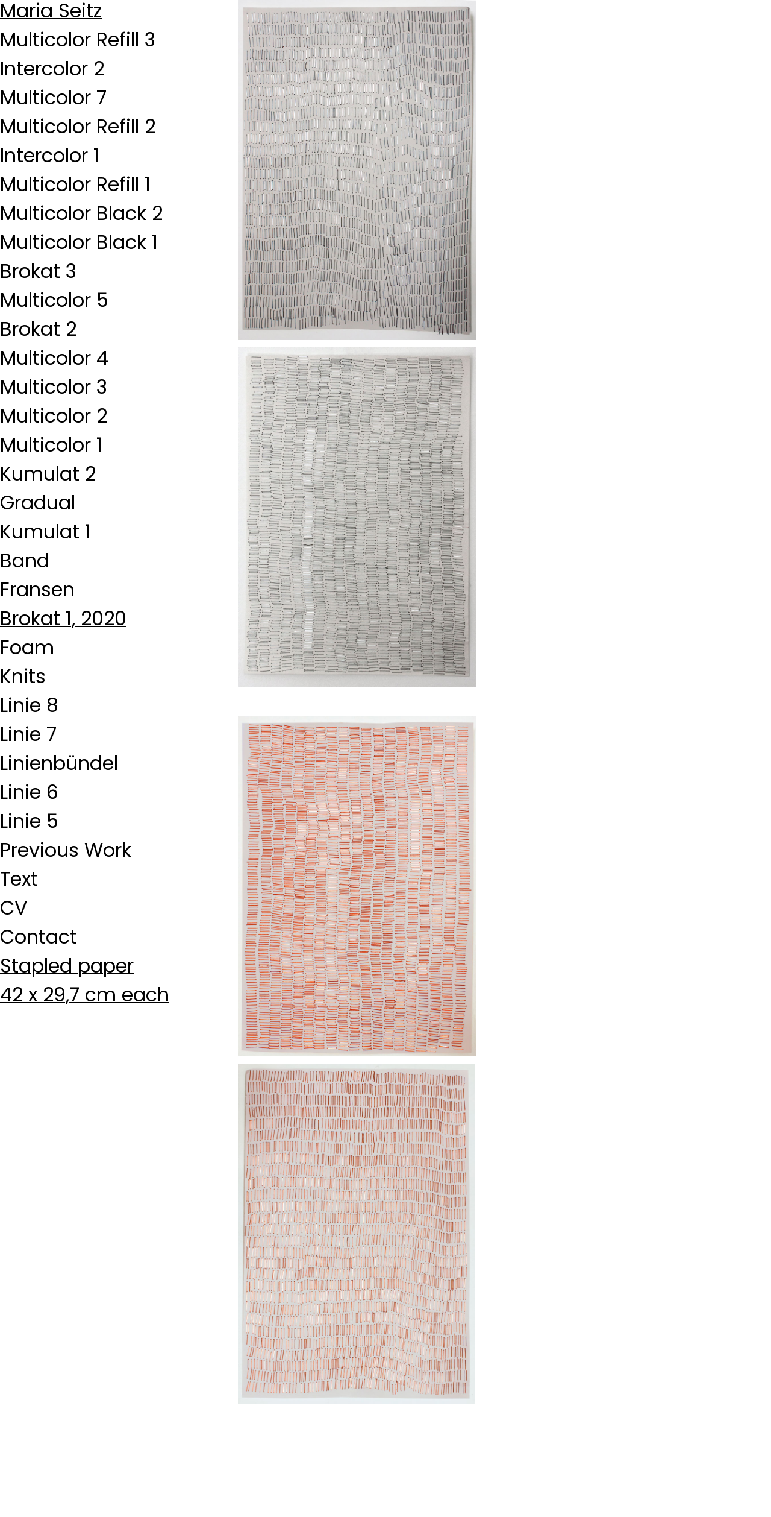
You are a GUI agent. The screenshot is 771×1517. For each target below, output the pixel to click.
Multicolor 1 (51, 444)
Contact (38, 936)
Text (19, 878)
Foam (27, 647)
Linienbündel (59, 763)
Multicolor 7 (53, 97)
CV (14, 907)
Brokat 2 (38, 328)
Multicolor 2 (53, 415)
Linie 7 (28, 734)
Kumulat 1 (45, 531)
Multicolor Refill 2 (77, 126)
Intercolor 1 (49, 155)
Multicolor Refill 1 (75, 184)
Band (24, 560)
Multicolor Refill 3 (77, 39)
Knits (23, 676)
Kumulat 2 (48, 473)
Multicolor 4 (54, 357)
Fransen (37, 589)
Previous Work (65, 849)
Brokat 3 (38, 271)
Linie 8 (29, 705)
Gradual (37, 502)
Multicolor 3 (53, 386)
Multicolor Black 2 (81, 213)
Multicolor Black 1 (79, 242)
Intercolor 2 (52, 68)
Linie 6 (29, 792)
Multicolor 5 (54, 300)
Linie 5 (29, 820)
